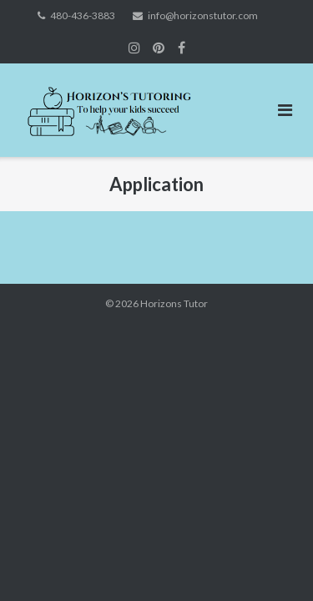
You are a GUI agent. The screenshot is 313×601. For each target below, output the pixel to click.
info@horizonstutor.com (203, 15)
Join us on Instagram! (134, 47)
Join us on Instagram (158, 47)
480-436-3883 (82, 15)
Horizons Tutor (174, 303)
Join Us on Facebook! (181, 47)
